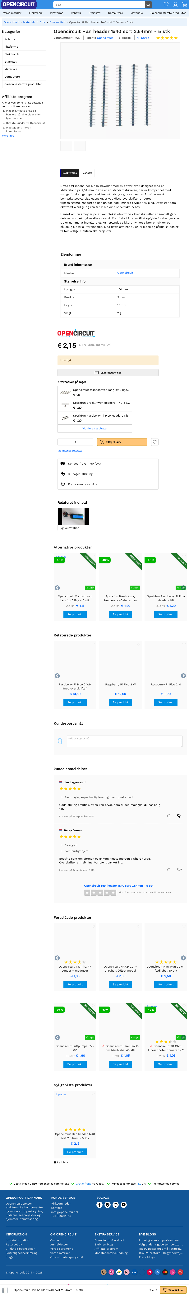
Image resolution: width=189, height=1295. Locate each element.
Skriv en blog (103, 1244)
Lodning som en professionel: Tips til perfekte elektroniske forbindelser (161, 1240)
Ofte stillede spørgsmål (66, 1257)
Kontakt (56, 1208)
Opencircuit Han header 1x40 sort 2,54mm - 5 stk (118, 885)
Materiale (137, 12)
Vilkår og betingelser (20, 1248)
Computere (115, 12)
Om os (54, 1240)
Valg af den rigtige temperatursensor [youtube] (161, 1244)
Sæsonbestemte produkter (168, 12)
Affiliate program (106, 1248)
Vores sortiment (61, 1248)
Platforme (56, 12)
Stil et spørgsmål (79, 738)
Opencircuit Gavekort (109, 1240)
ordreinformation (17, 1240)
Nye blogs (147, 1234)
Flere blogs (147, 1257)
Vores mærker (12, 12)
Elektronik (36, 12)
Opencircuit (125, 272)
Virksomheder (61, 1203)
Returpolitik (14, 1244)
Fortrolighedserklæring (21, 1253)
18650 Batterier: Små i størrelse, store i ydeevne (161, 1248)
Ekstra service (106, 1234)
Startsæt (94, 12)
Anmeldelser (59, 1244)
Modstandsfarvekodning (111, 1253)
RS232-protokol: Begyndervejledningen (161, 1253)
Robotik (76, 12)
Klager (10, 1257)
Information (16, 1234)
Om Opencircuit (63, 1234)
